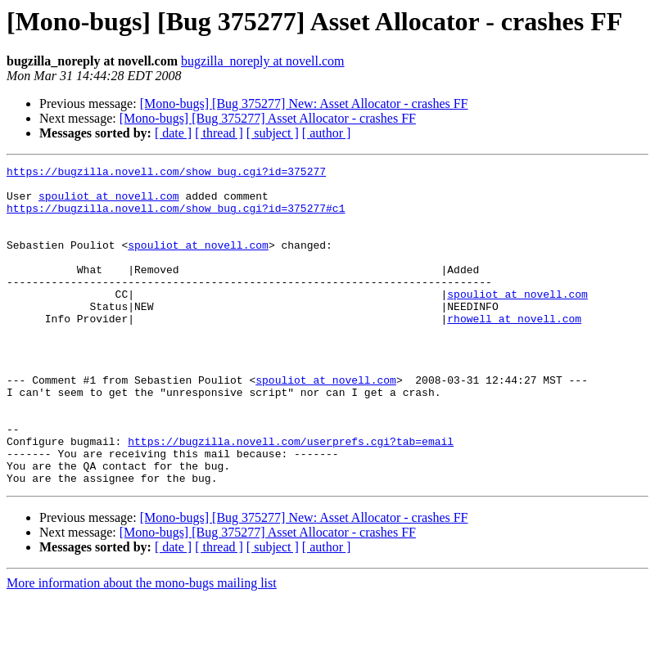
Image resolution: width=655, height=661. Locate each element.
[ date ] (173, 133)
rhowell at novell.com (514, 350)
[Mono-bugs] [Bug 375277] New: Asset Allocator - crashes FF (304, 103)
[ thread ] (219, 133)
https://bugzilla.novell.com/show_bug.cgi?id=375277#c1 (176, 217)
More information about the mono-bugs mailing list (142, 647)
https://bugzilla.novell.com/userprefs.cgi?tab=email (291, 497)
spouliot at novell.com (108, 203)
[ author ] (326, 133)
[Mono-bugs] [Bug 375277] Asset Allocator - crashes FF (268, 118)
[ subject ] (272, 133)
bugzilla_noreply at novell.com (263, 61)
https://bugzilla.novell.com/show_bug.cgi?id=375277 (166, 173)
